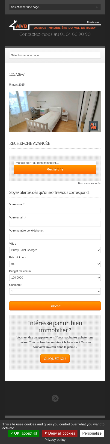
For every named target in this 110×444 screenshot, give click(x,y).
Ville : (12, 243)
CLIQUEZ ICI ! (55, 358)
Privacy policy (55, 439)
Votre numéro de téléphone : (26, 230)
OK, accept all (23, 433)
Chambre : (15, 285)
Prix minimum (17, 257)
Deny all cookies (59, 433)
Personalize (92, 433)
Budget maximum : (20, 271)
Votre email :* (17, 217)
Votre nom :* (16, 204)
